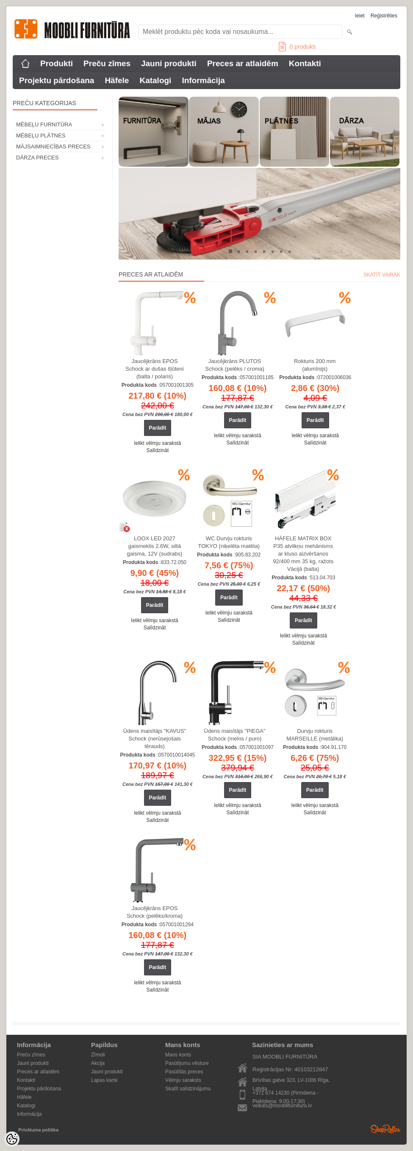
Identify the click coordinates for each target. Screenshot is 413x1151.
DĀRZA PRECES (37, 157)
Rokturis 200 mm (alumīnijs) (314, 365)
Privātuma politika (38, 1129)
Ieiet (360, 16)
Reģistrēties (384, 16)
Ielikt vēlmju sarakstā (157, 443)
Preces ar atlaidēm (242, 63)
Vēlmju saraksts (183, 1080)
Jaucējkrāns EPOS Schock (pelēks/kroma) (155, 912)
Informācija (203, 80)
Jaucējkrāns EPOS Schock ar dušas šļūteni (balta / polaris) (154, 369)
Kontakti (305, 63)
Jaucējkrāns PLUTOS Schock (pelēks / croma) (234, 365)
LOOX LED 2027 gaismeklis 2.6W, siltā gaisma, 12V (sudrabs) (155, 546)
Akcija (98, 1063)
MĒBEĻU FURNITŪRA (44, 124)
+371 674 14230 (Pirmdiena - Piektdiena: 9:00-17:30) (285, 1093)
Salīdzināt (158, 450)
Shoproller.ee (385, 1129)
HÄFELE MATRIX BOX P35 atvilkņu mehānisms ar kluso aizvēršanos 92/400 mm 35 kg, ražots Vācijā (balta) (303, 553)
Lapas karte (104, 1080)
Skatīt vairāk (381, 275)
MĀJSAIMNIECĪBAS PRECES (53, 146)
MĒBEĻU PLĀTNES (40, 135)
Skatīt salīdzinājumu (188, 1089)
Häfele (117, 80)
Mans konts (178, 1055)
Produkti (56, 63)
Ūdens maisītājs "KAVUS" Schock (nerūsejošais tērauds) (154, 738)
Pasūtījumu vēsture (187, 1063)
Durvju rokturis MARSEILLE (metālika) (314, 735)
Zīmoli (98, 1055)
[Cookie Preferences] (11, 1139)
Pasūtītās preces (184, 1072)
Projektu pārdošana (56, 80)
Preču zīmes (106, 63)
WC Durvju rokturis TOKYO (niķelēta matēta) (229, 542)
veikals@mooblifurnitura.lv (282, 1106)
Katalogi (155, 80)
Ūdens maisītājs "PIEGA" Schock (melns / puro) (235, 735)
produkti (297, 46)
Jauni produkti (169, 63)
